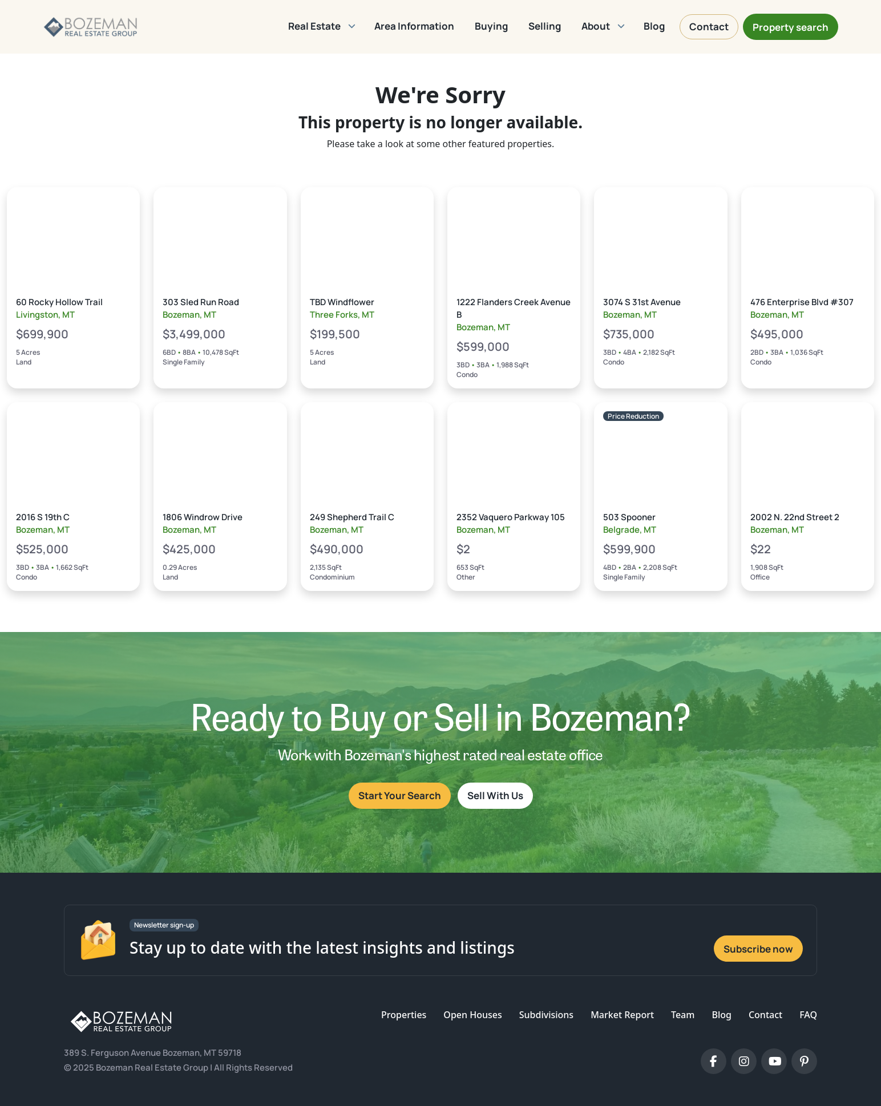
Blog (721, 1014)
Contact (765, 1014)
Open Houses (472, 1014)
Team (682, 1014)
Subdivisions (546, 1014)
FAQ (808, 1014)
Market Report (622, 1014)
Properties (403, 1014)
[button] (321, 26)
